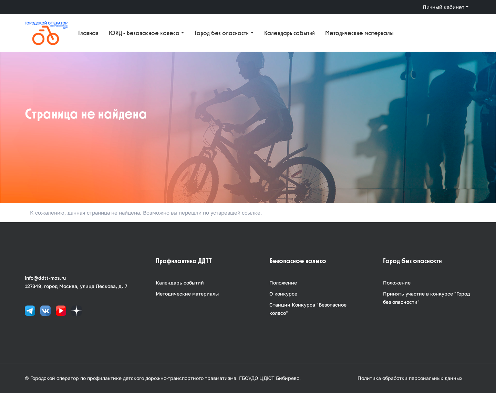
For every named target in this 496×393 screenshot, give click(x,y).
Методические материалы (359, 33)
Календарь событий (289, 33)
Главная (88, 33)
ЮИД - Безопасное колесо (144, 33)
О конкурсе (283, 294)
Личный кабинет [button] (443, 7)
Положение (283, 283)
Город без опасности (222, 33)
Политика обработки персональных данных (410, 378)
